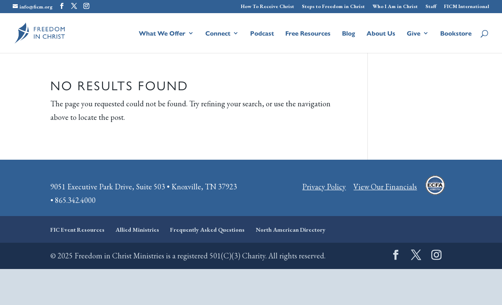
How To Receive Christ (267, 7)
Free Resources (308, 33)
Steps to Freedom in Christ (333, 7)
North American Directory (290, 229)
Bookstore (456, 33)
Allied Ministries (137, 229)
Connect (217, 33)
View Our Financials (385, 186)
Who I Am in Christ (395, 7)
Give (413, 33)
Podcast (262, 33)
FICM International (466, 7)
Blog (348, 33)
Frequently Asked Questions (207, 229)
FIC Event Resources (77, 229)
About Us (381, 33)
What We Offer (162, 33)
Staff (430, 7)
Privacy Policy (324, 186)
